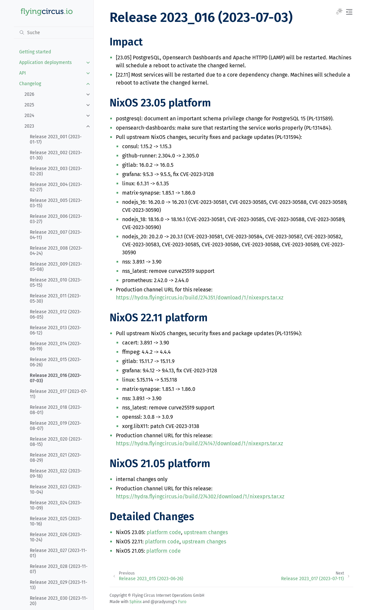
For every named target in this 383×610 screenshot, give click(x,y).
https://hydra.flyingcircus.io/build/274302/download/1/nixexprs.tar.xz (200, 496)
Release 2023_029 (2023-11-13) (58, 585)
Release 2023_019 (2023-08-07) (55, 425)
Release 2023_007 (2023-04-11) (56, 234)
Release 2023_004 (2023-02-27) (56, 187)
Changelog (30, 84)
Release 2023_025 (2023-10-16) (56, 521)
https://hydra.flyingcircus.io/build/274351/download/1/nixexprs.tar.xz (199, 297)
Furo (182, 601)
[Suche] (53, 32)
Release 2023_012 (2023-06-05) (55, 314)
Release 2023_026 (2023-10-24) (56, 537)
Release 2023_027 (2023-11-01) (58, 553)
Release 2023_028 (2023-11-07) (59, 569)
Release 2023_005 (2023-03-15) (56, 203)
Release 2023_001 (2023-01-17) (56, 139)
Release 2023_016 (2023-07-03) (55, 378)
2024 (29, 115)
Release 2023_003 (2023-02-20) (56, 171)
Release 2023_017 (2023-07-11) (58, 394)
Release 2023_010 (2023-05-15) (56, 282)
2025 (29, 105)
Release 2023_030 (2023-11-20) (59, 600)
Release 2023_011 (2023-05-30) (55, 298)
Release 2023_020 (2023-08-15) (56, 441)
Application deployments (45, 62)
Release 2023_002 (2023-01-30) (56, 155)
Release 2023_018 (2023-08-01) (56, 409)
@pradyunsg (162, 601)
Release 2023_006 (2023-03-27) (56, 218)
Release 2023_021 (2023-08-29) (55, 457)
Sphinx (135, 601)
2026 (29, 94)
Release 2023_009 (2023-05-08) (56, 266)
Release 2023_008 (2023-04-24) (56, 250)
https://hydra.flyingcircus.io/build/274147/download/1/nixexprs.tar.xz (199, 443)
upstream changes (206, 532)
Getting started (35, 52)
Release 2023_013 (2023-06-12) (55, 330)
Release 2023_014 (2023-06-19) (55, 346)
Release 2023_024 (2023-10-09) (56, 505)
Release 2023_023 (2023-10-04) (56, 489)
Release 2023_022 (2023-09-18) (56, 473)
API (22, 73)
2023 (29, 126)
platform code (164, 532)
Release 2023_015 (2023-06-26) (55, 362)
